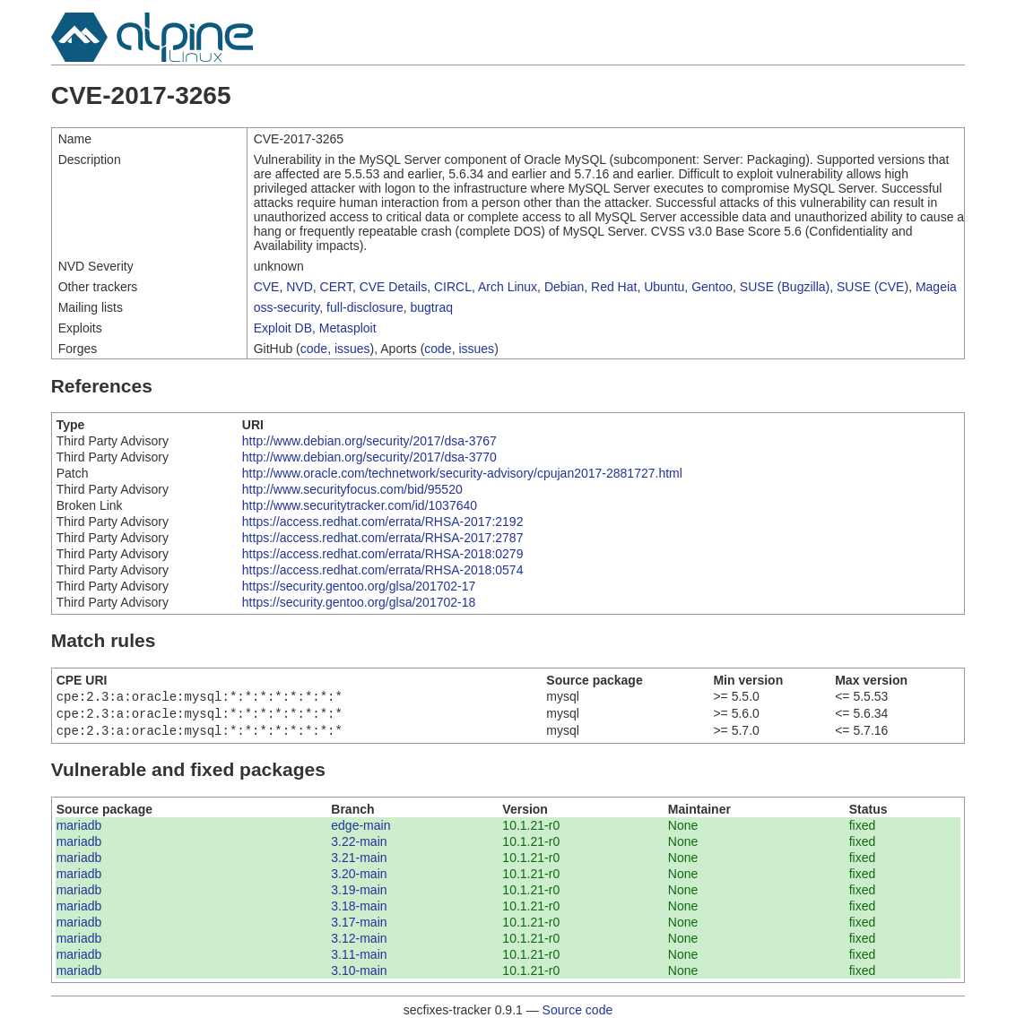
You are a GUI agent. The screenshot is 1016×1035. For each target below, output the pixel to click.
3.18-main (358, 911)
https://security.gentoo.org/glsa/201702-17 (358, 586)
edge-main (360, 831)
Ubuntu (664, 287)
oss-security (287, 307)
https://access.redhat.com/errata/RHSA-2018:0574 (383, 570)
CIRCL (453, 287)
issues (352, 348)
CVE (267, 287)
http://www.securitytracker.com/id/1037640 (359, 505)
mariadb (79, 831)
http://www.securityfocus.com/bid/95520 (352, 489)
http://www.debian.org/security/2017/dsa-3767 (369, 441)
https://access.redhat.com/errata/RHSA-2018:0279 (383, 554)
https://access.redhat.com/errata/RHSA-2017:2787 (383, 537)
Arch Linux (507, 287)
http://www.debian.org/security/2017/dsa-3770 (369, 457)
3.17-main (358, 927)
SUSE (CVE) (872, 287)
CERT (336, 287)
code (313, 348)
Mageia (936, 287)
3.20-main (358, 879)
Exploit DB (283, 328)
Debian (564, 287)
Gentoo (712, 287)
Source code (578, 1015)
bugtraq (431, 307)
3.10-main (358, 976)
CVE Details (393, 287)
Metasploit (348, 328)
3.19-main (358, 895)
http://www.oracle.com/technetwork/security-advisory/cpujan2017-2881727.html (462, 473)
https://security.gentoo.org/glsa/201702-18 (358, 602)
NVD (299, 287)
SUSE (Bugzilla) (784, 287)
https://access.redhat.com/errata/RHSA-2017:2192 (383, 521)
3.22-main (358, 847)
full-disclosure (365, 307)
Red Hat (614, 287)
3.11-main (358, 960)
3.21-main (358, 863)
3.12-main (358, 943)
